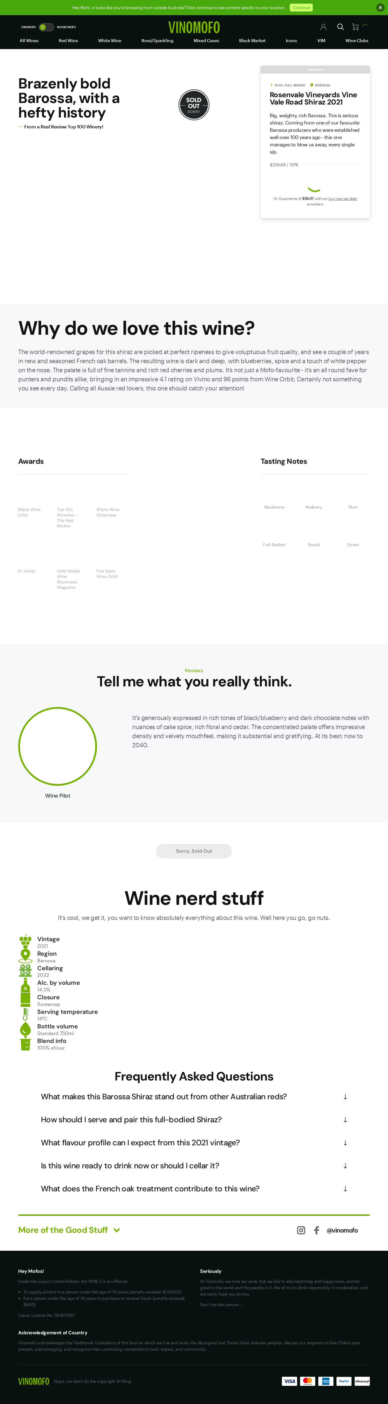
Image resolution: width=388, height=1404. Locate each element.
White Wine (109, 40)
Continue (301, 7)
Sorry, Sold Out (194, 851)
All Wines (29, 40)
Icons (291, 40)
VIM (321, 40)
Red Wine (68, 40)
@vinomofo (342, 1230)
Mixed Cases (206, 40)
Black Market (252, 40)
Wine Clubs (357, 40)
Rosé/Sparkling (157, 40)
